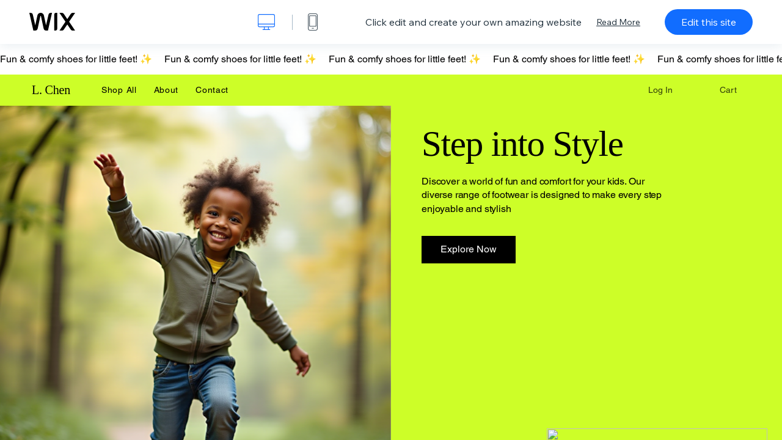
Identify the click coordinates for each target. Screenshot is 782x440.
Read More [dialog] (618, 22)
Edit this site (708, 22)
